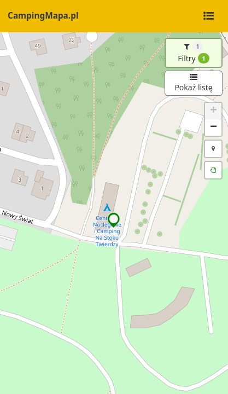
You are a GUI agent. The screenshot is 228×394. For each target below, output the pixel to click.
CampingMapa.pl (43, 15)
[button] (114, 220)
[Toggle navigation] (208, 16)
